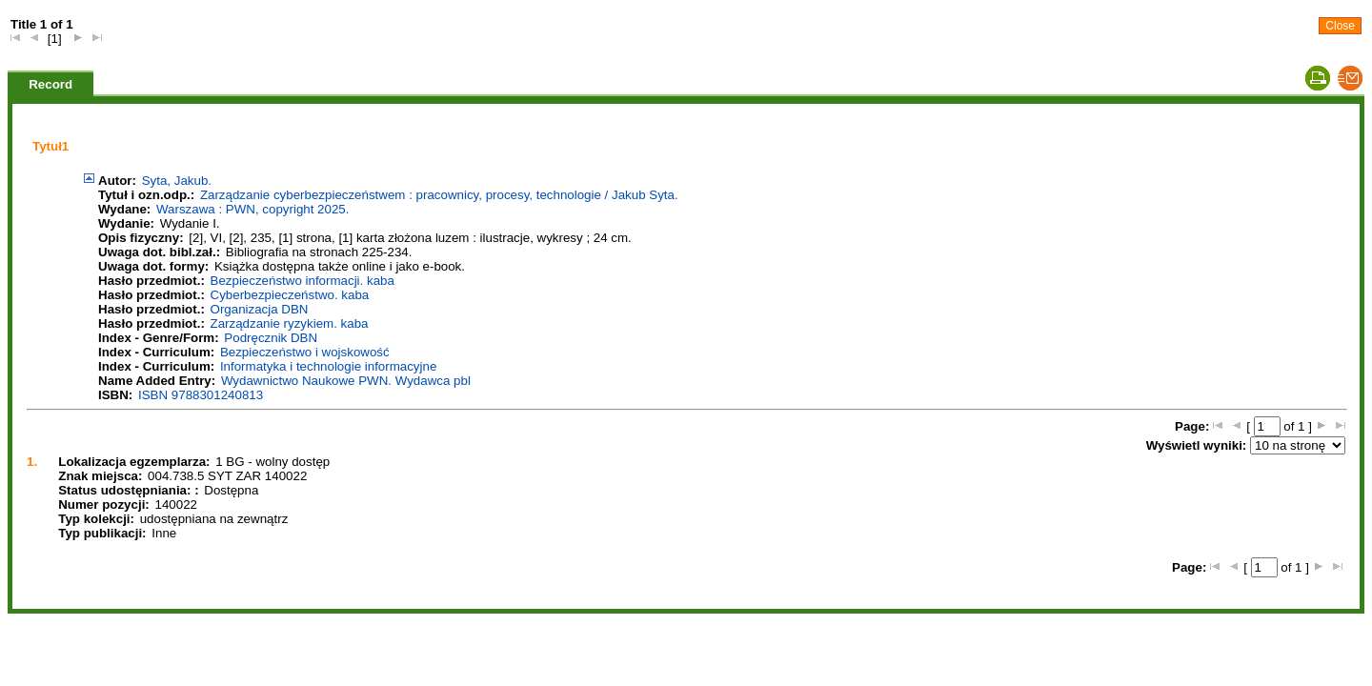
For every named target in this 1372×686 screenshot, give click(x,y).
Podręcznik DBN (270, 338)
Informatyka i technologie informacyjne (328, 366)
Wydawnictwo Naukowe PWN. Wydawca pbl (346, 380)
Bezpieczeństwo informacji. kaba (302, 280)
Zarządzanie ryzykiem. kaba (290, 323)
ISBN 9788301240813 (200, 395)
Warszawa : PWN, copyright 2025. (252, 209)
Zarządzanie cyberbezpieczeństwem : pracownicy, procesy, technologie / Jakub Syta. (439, 195)
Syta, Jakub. (177, 180)
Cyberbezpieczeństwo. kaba (290, 295)
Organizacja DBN (260, 309)
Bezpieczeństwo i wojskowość (305, 352)
